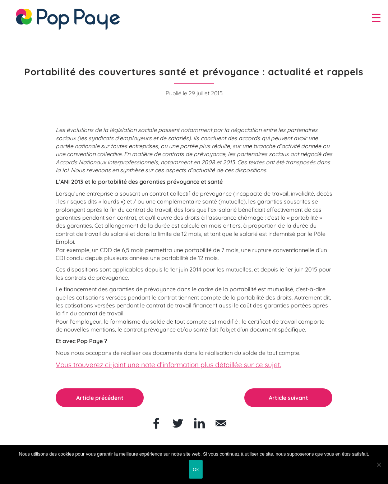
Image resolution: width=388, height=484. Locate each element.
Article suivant (288, 397)
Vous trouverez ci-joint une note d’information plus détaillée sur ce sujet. (168, 365)
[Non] (379, 464)
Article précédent (100, 397)
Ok (196, 469)
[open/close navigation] (376, 17)
